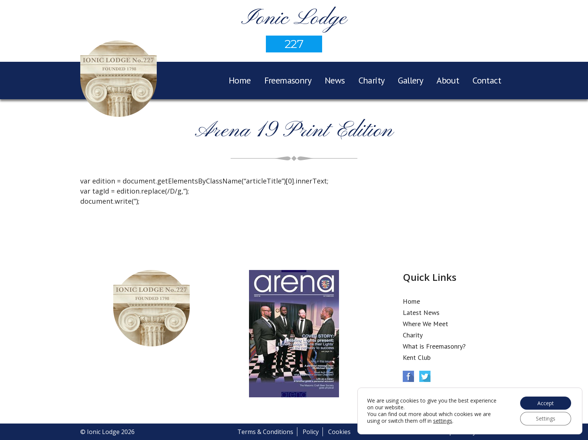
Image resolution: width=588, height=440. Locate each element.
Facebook (408, 376)
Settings (545, 418)
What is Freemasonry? (434, 346)
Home (240, 80)
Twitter (424, 376)
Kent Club (416, 357)
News (335, 80)
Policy (311, 432)
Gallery (410, 80)
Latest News (421, 312)
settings (442, 421)
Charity (371, 80)
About (447, 80)
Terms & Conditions (265, 432)
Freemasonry (287, 80)
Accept (545, 402)
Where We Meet (425, 323)
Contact (486, 80)
